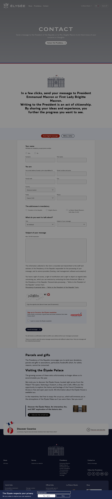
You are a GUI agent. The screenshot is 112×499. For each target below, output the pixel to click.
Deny (63, 496)
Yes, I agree (46, 496)
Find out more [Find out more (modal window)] (42, 492)
